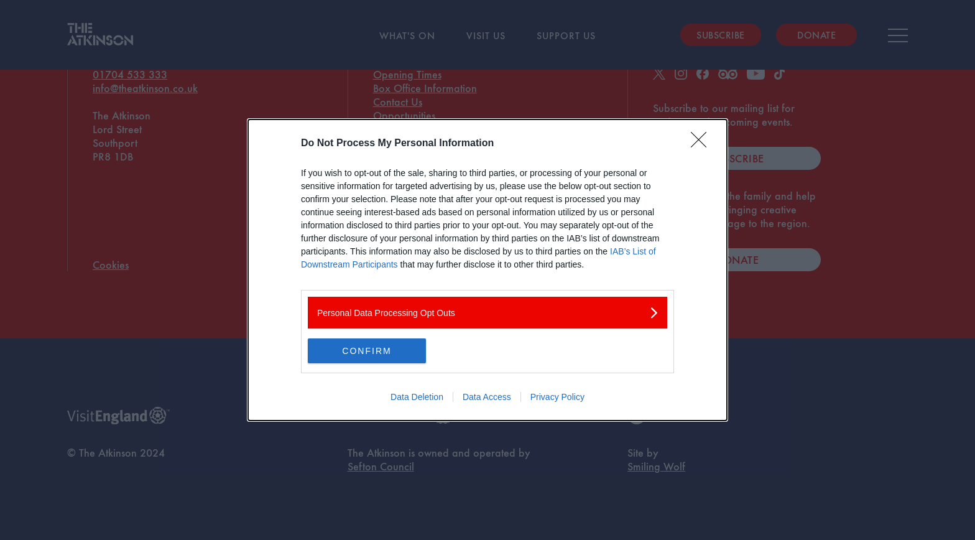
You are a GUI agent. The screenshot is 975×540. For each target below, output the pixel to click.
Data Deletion (416, 397)
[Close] (702, 144)
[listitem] (487, 312)
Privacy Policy (557, 397)
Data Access (487, 397)
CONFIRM (366, 350)
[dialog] (487, 270)
